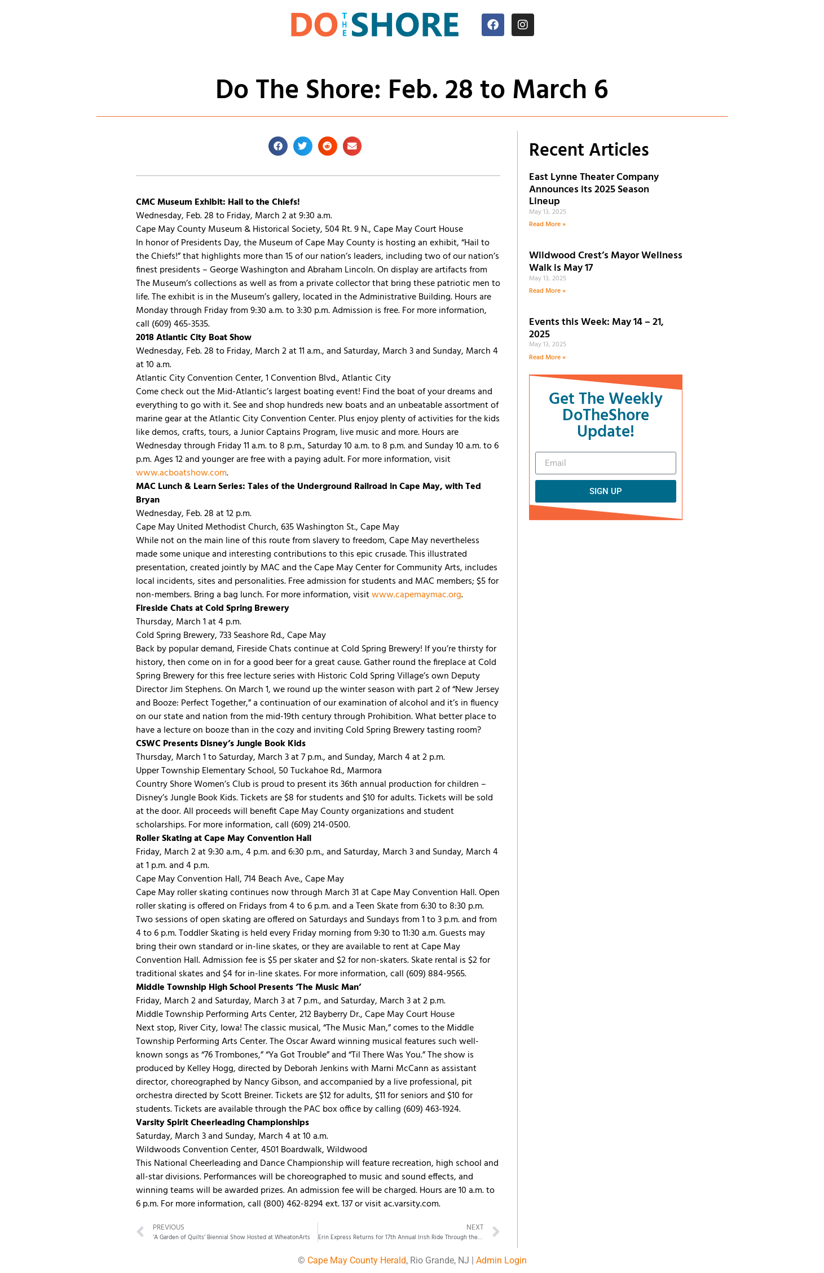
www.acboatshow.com (181, 473)
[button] (278, 146)
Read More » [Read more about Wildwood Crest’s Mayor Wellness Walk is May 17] (547, 291)
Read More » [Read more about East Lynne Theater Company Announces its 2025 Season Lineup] (547, 224)
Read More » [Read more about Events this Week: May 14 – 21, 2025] (547, 357)
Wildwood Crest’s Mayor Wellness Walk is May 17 (605, 262)
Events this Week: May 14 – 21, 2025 (596, 328)
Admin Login (501, 1260)
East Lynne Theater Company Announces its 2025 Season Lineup (594, 189)
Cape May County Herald (356, 1260)
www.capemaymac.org (416, 595)
